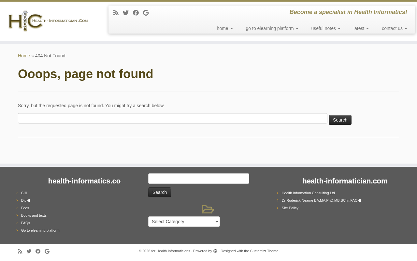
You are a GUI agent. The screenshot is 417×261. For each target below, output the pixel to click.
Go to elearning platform (40, 230)
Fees (25, 208)
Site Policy (290, 208)
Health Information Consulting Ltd (308, 193)
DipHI (25, 200)
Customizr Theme (264, 251)
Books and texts (34, 215)
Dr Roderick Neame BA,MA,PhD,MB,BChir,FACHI (321, 200)
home (225, 28)
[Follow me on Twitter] (128, 13)
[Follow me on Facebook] (138, 13)
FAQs (25, 223)
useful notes (325, 28)
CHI (24, 193)
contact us (394, 28)
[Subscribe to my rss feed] (118, 13)
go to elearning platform (272, 28)
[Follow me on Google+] (148, 13)
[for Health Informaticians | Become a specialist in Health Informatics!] (48, 21)
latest (361, 28)
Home (24, 55)
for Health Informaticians (170, 251)
